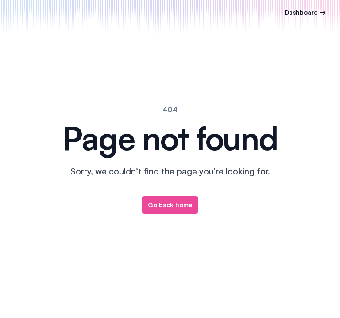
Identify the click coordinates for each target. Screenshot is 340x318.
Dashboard (305, 12)
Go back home (170, 204)
